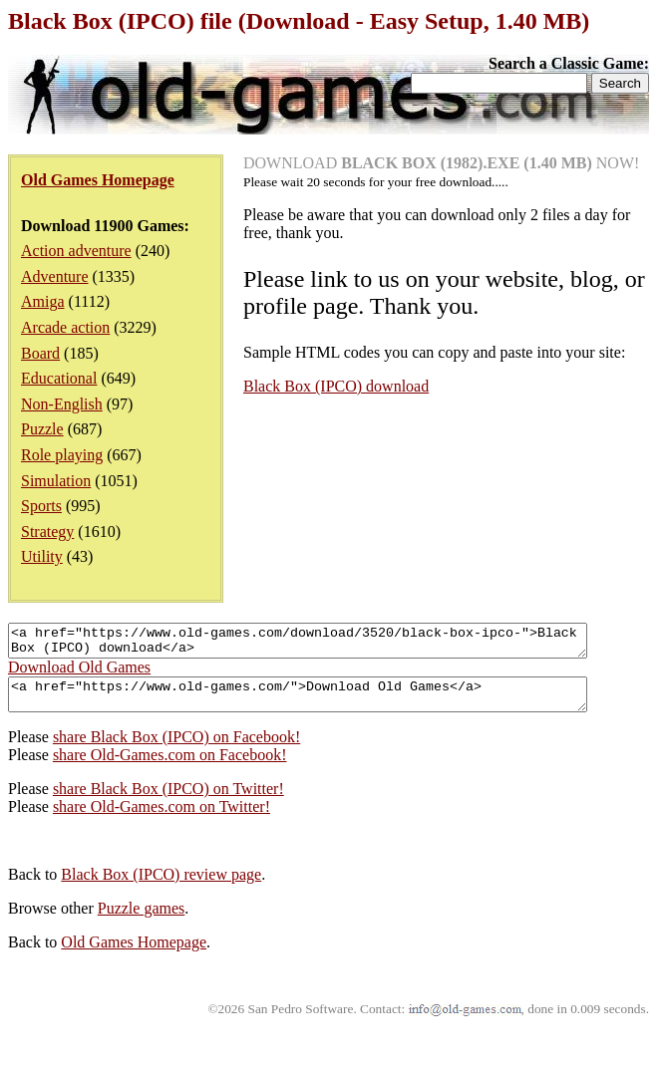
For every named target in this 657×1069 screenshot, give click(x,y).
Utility (42, 556)
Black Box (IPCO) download (336, 386)
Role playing (62, 454)
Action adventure (76, 250)
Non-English (62, 404)
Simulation (56, 480)
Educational (59, 378)
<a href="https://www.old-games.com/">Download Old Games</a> (332, 703)
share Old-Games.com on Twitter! (161, 818)
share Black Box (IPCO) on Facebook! (176, 748)
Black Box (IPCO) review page (161, 886)
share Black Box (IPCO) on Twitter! (168, 800)
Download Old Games (79, 673)
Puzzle (42, 428)
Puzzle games (141, 920)
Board (40, 353)
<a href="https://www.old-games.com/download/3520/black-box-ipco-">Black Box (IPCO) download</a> (332, 644)
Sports (41, 505)
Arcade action (65, 327)
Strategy (47, 531)
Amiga (43, 301)
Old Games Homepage (133, 953)
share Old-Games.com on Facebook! (170, 766)
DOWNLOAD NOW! (441, 162)
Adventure (55, 276)
